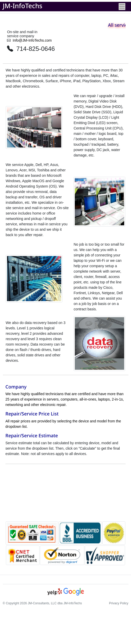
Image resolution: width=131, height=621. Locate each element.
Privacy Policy (118, 603)
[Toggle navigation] (122, 6)
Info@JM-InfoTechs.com (32, 40)
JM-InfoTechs (23, 5)
